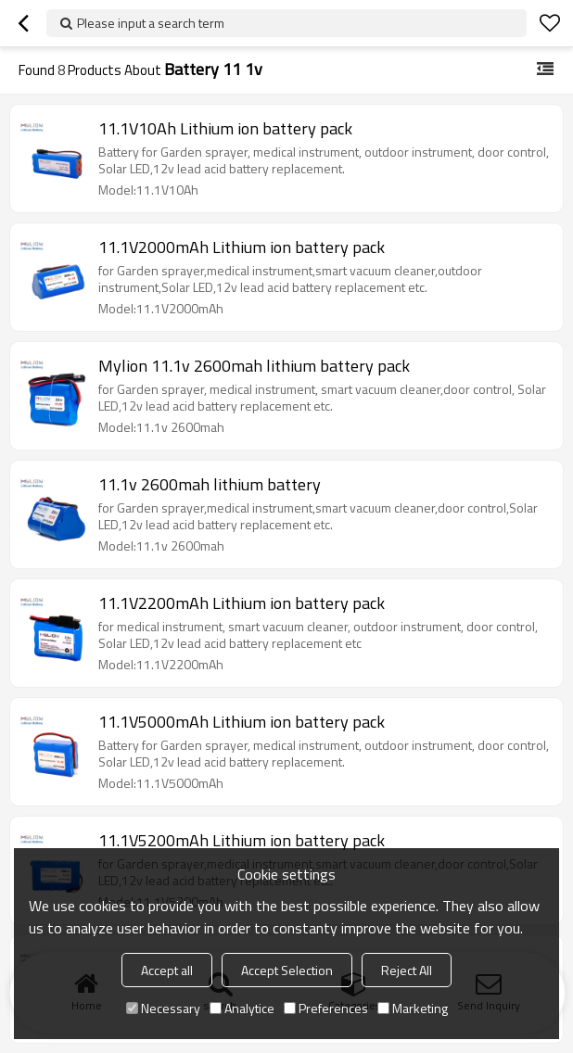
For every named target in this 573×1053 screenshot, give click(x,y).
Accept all (167, 970)
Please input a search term (150, 22)
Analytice (242, 1008)
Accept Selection (287, 970)
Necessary (163, 1008)
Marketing (412, 1008)
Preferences (326, 1008)
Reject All (406, 970)
